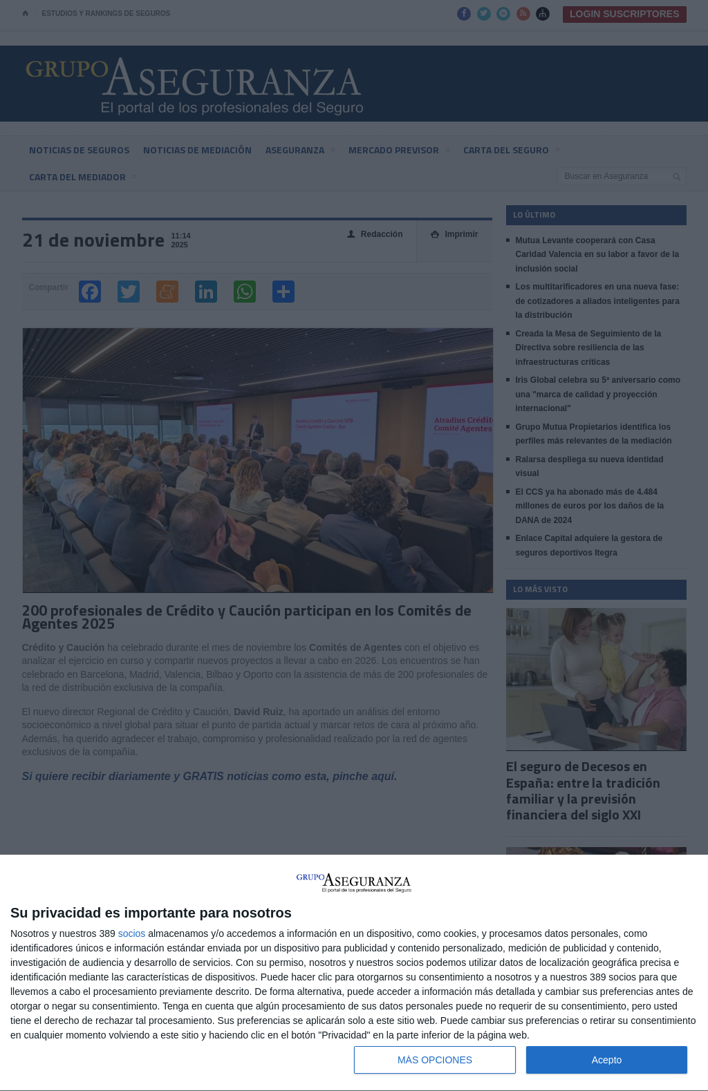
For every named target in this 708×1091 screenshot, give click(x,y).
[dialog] (354, 973)
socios (132, 933)
